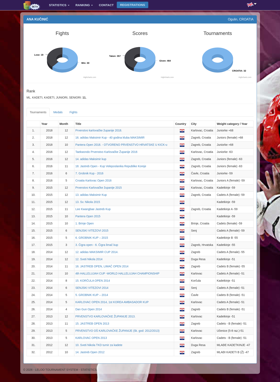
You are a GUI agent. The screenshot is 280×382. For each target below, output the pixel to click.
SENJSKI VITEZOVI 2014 (91, 287)
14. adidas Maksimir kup (90, 159)
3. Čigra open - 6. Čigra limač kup (96, 244)
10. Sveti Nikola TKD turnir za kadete (98, 345)
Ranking (84, 5)
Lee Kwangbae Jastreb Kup (93, 209)
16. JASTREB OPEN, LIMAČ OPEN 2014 (101, 266)
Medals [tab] (57, 112)
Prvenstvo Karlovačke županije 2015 (98, 187)
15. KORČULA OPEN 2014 (92, 280)
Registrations (132, 5)
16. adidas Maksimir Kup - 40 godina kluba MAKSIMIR (110, 137)
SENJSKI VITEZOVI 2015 (91, 230)
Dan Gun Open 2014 (88, 309)
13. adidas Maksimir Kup (91, 194)
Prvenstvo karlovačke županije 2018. (98, 130)
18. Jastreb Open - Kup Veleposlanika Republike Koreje (110, 166)
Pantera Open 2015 (87, 216)
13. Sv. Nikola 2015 (87, 202)
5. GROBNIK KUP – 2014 (91, 295)
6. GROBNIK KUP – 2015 (91, 237)
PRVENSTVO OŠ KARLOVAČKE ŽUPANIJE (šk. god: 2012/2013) (117, 330)
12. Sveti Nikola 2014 (88, 259)
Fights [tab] (73, 112)
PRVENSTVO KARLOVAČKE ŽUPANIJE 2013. (105, 316)
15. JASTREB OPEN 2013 (92, 323)
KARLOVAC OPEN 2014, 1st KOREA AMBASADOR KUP (112, 302)
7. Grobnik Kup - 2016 (89, 173)
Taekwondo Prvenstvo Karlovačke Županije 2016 (106, 151)
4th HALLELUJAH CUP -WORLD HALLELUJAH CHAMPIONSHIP (117, 273)
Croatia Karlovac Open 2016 (93, 180)
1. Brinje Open (84, 223)
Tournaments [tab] (38, 112)
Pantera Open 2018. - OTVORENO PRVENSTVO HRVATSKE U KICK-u (121, 144)
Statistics (59, 5)
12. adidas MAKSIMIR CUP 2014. (96, 252)
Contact (106, 5)
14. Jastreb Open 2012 (89, 352)
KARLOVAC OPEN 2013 (91, 337)
